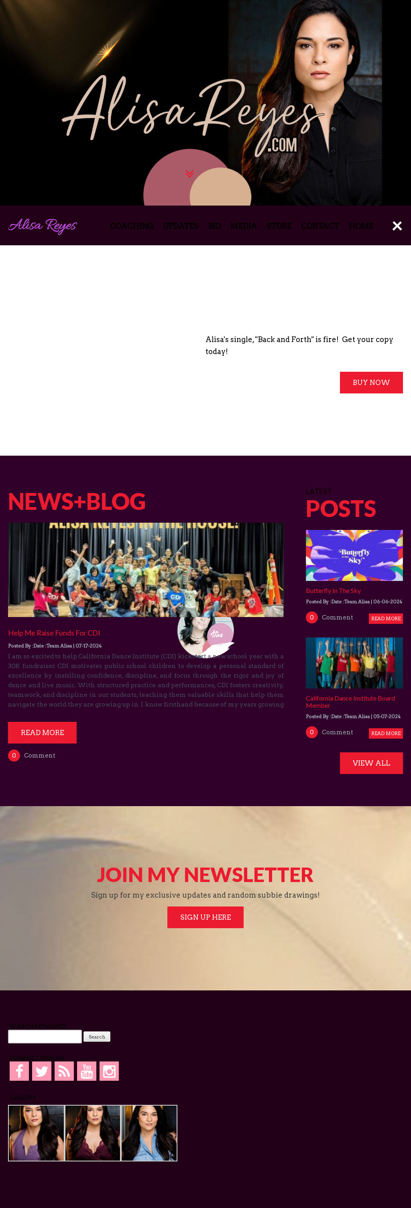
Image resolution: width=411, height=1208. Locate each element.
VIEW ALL (371, 763)
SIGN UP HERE (205, 917)
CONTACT (320, 226)
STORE (279, 226)
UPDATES (180, 226)
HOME (361, 226)
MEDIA (243, 226)
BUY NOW (371, 383)
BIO (214, 226)
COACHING (131, 226)
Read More (42, 733)
